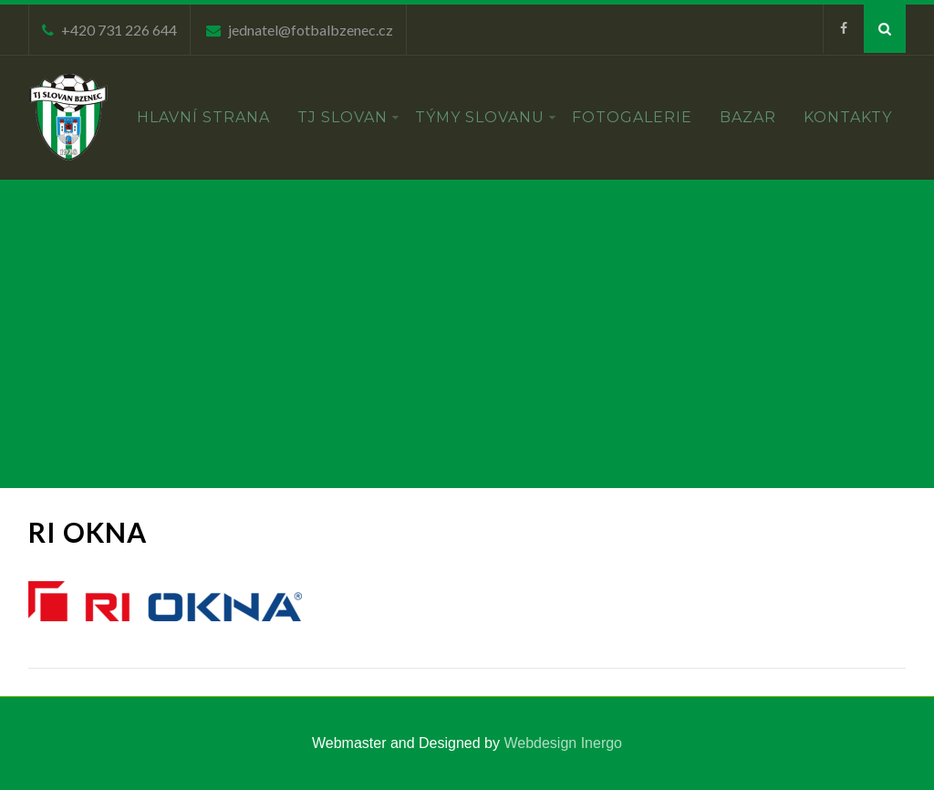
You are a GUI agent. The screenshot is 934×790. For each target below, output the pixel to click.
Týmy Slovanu (485, 117)
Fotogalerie (632, 117)
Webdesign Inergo (562, 743)
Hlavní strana (203, 117)
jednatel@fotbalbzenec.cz (310, 29)
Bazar (748, 117)
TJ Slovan (348, 117)
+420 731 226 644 (119, 29)
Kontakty (848, 117)
